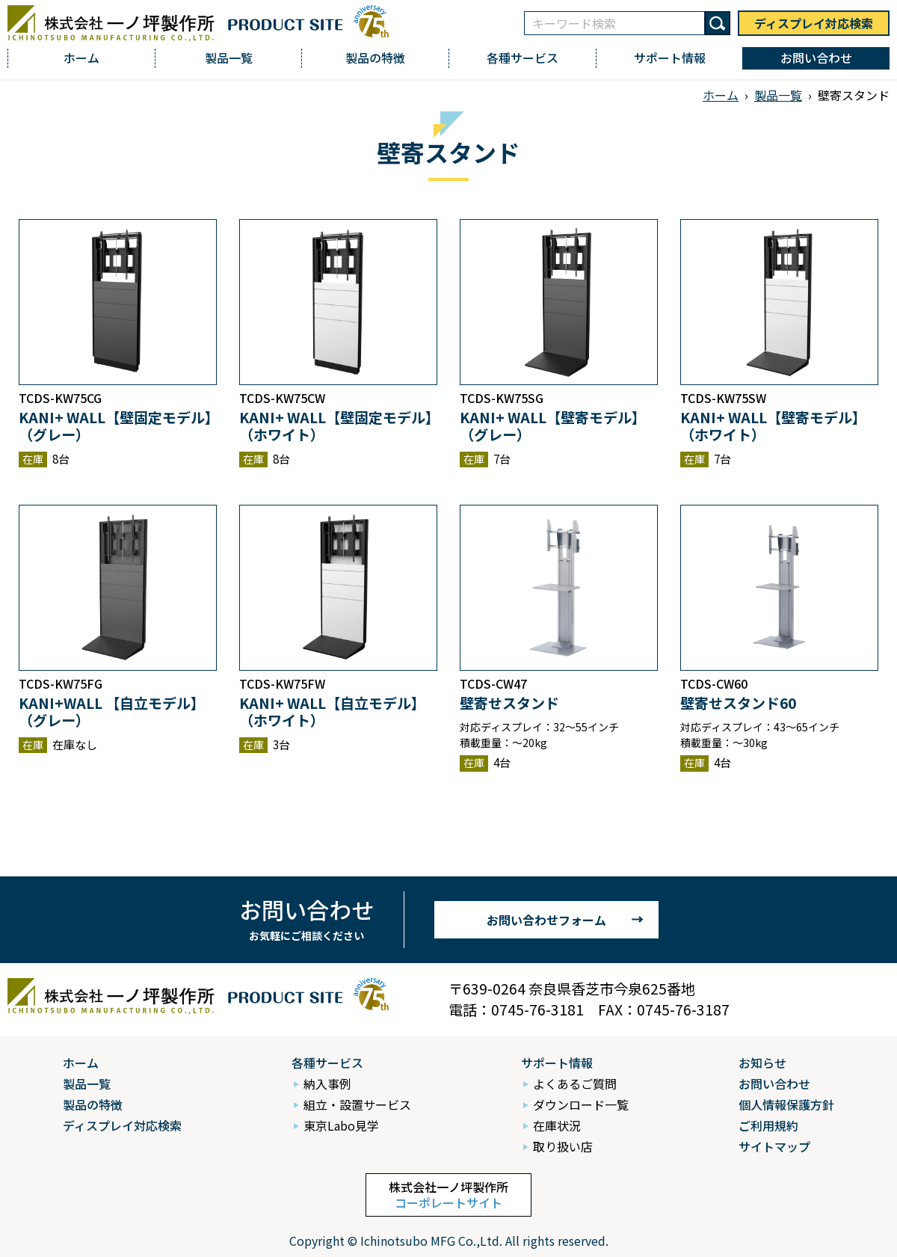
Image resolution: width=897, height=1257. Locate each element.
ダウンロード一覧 (581, 1104)
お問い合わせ (816, 58)
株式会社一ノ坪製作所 (448, 1194)
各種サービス (522, 58)
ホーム (81, 58)
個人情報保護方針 (786, 1104)
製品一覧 (229, 58)
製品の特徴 (375, 58)
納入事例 (327, 1083)
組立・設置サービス (357, 1104)
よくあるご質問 (575, 1083)
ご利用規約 (768, 1125)
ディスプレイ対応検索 (813, 23)
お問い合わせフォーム (546, 920)
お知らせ (762, 1063)
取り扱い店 (563, 1146)
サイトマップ (774, 1146)
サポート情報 (670, 58)
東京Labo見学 (341, 1125)
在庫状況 (557, 1125)
